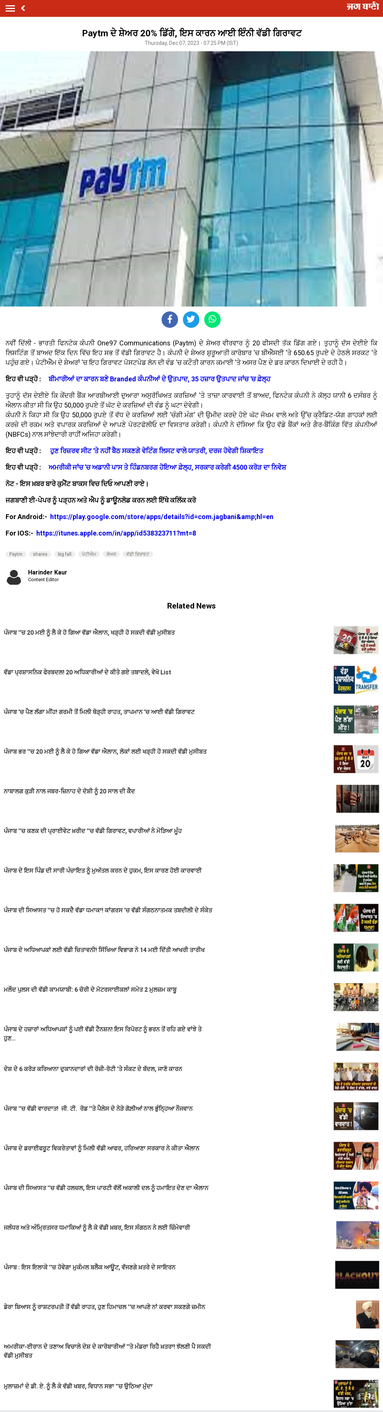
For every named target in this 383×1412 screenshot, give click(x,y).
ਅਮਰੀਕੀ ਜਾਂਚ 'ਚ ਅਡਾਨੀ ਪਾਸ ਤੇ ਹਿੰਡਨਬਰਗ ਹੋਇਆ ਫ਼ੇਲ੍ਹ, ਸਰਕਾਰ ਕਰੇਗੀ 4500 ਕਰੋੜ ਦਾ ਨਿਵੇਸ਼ (167, 467)
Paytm (15, 554)
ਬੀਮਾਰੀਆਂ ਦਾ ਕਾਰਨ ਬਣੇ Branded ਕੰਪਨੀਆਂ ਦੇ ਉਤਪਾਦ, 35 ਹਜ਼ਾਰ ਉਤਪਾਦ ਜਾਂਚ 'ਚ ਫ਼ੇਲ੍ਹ (159, 379)
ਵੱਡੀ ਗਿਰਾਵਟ (137, 554)
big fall (64, 554)
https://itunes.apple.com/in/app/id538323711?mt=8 (116, 533)
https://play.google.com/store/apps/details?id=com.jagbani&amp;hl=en (162, 517)
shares (40, 554)
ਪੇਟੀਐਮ (89, 554)
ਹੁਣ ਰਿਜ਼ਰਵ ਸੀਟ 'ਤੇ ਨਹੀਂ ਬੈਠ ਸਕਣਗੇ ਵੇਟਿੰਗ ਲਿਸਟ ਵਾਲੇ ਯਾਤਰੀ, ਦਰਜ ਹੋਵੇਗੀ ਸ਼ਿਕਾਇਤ (156, 451)
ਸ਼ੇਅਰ (111, 554)
